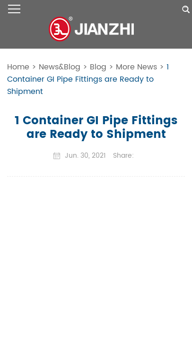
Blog (98, 67)
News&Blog (59, 67)
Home (18, 67)
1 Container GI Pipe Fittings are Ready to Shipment (88, 79)
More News (136, 67)
